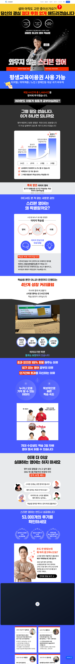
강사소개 (60, 1)
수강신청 (41, 1)
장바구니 (55, 1)
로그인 (68, 1)
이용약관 (28, 659)
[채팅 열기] (69, 657)
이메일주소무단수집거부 (44, 659)
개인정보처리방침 (35, 659)
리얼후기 (51, 1)
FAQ (64, 1)
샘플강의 (46, 1)
